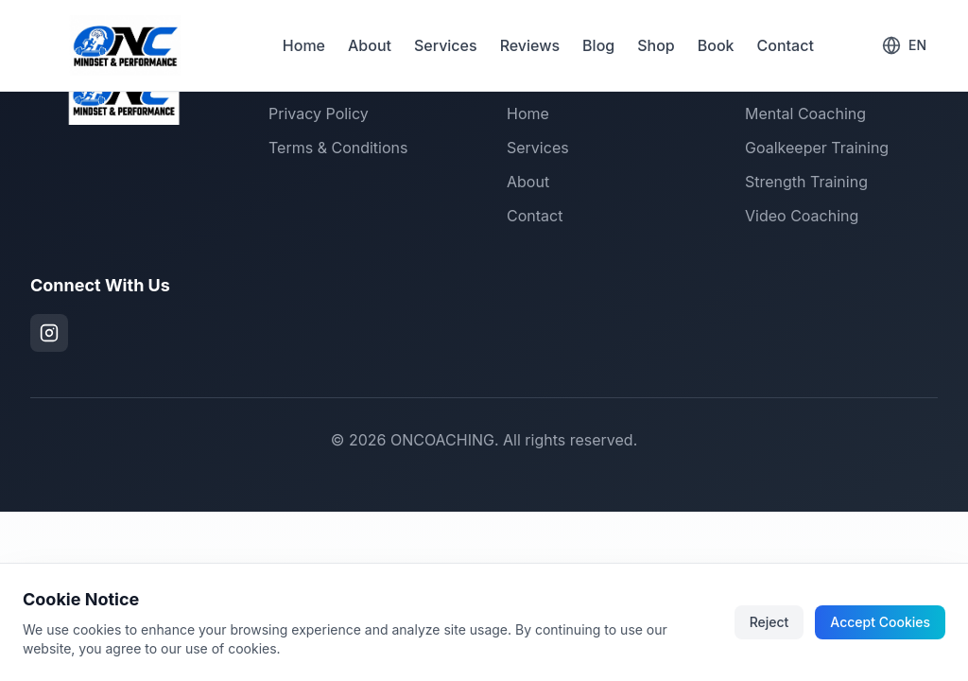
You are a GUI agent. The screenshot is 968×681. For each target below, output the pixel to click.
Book (716, 45)
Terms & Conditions (337, 147)
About (369, 45)
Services (445, 45)
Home (304, 45)
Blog (598, 45)
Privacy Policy (318, 113)
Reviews (530, 45)
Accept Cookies (880, 622)
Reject (769, 622)
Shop (656, 45)
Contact (785, 45)
